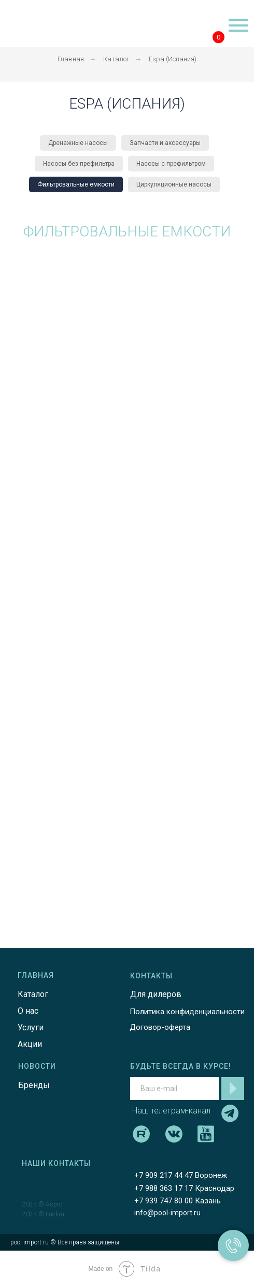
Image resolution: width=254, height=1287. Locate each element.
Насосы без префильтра (79, 163)
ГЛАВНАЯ (36, 975)
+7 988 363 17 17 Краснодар (184, 1188)
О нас (28, 1011)
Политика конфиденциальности (187, 1011)
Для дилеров (155, 994)
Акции (30, 1044)
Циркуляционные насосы (173, 184)
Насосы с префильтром (171, 163)
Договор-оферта (160, 1027)
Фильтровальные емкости (76, 184)
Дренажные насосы (78, 143)
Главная (71, 59)
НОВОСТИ (37, 1066)
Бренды (34, 1085)
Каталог (116, 59)
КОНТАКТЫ (151, 976)
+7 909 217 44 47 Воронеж (180, 1175)
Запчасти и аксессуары (165, 143)
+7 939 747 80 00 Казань (177, 1200)
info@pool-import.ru (167, 1213)
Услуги (31, 1027)
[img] (44, 24)
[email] (174, 1088)
